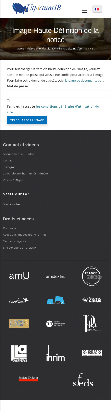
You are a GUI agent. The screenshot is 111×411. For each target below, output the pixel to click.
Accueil (21, 48)
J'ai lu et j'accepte (53, 109)
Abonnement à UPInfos (18, 154)
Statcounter (11, 204)
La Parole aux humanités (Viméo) (25, 173)
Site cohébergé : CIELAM (19, 247)
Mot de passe (17, 86)
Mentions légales (14, 241)
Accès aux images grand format (24, 234)
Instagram (10, 167)
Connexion (10, 228)
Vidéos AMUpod (13, 180)
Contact (8, 160)
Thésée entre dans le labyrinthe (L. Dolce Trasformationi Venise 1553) (65, 48)
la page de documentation (84, 80)
